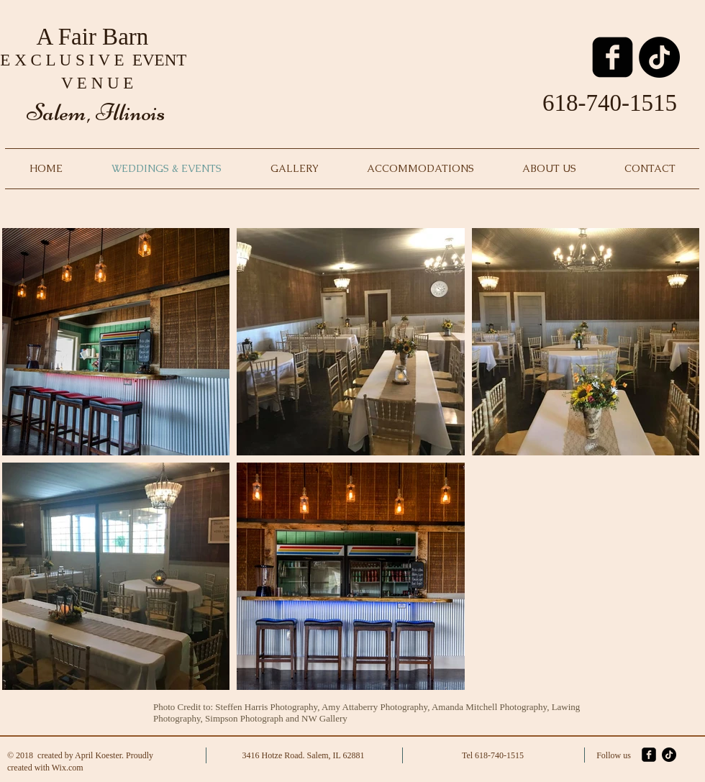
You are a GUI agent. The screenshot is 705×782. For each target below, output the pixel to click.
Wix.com (67, 768)
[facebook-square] (612, 57)
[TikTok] (659, 57)
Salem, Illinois (96, 112)
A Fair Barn (95, 37)
